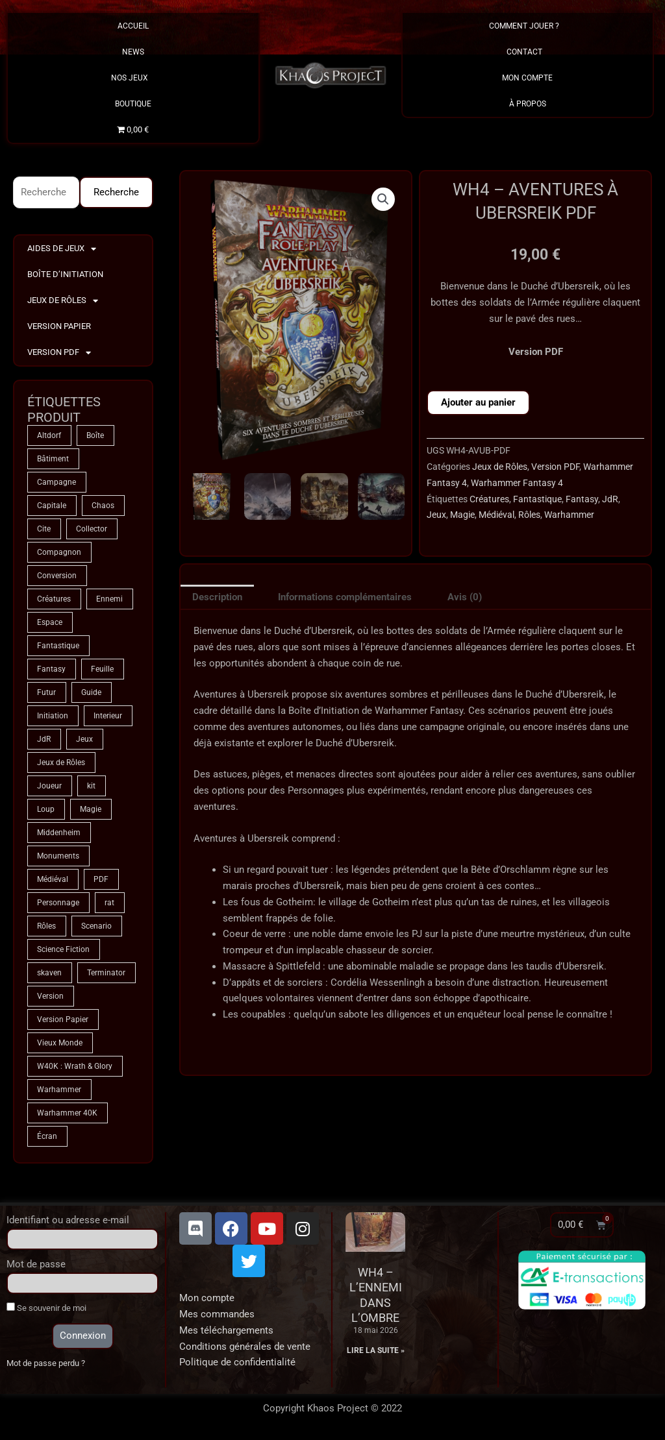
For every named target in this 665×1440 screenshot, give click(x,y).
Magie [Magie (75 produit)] (90, 809)
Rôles (529, 514)
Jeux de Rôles (62, 300)
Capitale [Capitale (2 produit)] (51, 505)
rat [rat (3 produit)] (109, 902)
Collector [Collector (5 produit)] (91, 528)
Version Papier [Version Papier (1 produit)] (62, 1019)
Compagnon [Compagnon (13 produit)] (59, 552)
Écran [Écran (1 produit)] (47, 1136)
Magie (462, 514)
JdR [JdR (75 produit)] (44, 739)
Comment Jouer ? (527, 25)
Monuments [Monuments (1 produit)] (58, 855)
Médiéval (496, 514)
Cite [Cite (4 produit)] (44, 528)
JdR (610, 499)
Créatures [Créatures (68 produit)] (54, 599)
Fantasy (582, 499)
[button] (383, 199)
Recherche (116, 192)
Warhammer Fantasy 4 (517, 483)
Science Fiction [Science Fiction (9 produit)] (63, 949)
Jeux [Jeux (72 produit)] (84, 739)
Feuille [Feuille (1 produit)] (102, 669)
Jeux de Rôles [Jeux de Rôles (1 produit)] (61, 762)
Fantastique (537, 499)
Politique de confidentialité (237, 1362)
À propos (527, 103)
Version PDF (59, 352)
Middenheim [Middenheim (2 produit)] (59, 832)
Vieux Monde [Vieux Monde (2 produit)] (59, 1042)
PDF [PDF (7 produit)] (101, 879)
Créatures (489, 499)
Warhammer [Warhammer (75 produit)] (59, 1089)
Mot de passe (36, 1264)
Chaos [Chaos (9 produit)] (103, 505)
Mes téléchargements (226, 1330)
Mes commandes (217, 1314)
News (133, 51)
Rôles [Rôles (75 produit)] (46, 926)
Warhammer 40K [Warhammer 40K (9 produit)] (67, 1112)
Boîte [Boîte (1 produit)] (95, 435)
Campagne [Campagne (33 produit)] (56, 482)
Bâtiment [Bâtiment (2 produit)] (53, 458)
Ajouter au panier (478, 402)
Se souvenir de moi (46, 1307)
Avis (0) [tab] (464, 598)
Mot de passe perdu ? (45, 1363)
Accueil (133, 26)
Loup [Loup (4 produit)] (46, 809)
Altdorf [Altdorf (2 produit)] (49, 435)
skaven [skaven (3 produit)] (49, 972)
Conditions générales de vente (244, 1346)
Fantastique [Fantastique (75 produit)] (58, 645)
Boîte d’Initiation (65, 274)
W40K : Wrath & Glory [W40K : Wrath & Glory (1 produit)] (74, 1066)
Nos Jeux (133, 77)
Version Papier (59, 326)
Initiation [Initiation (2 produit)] (52, 715)
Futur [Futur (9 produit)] (46, 692)
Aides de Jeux (61, 249)
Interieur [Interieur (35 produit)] (108, 715)
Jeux (436, 514)
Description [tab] (217, 598)
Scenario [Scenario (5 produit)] (96, 926)
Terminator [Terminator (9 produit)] (106, 972)
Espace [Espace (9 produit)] (49, 622)
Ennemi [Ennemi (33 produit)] (109, 599)
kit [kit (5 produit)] (91, 785)
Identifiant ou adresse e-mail (67, 1220)
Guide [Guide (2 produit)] (91, 692)
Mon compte (206, 1298)
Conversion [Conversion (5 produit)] (57, 575)
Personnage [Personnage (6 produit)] (58, 902)
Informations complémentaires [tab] (345, 598)
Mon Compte (527, 77)
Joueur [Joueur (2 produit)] (49, 785)
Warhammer (569, 514)
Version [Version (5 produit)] (50, 996)
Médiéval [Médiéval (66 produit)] (52, 879)
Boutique (133, 103)
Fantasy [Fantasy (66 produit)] (51, 669)
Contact (528, 51)
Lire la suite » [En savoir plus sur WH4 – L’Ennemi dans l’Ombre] (376, 1350)
